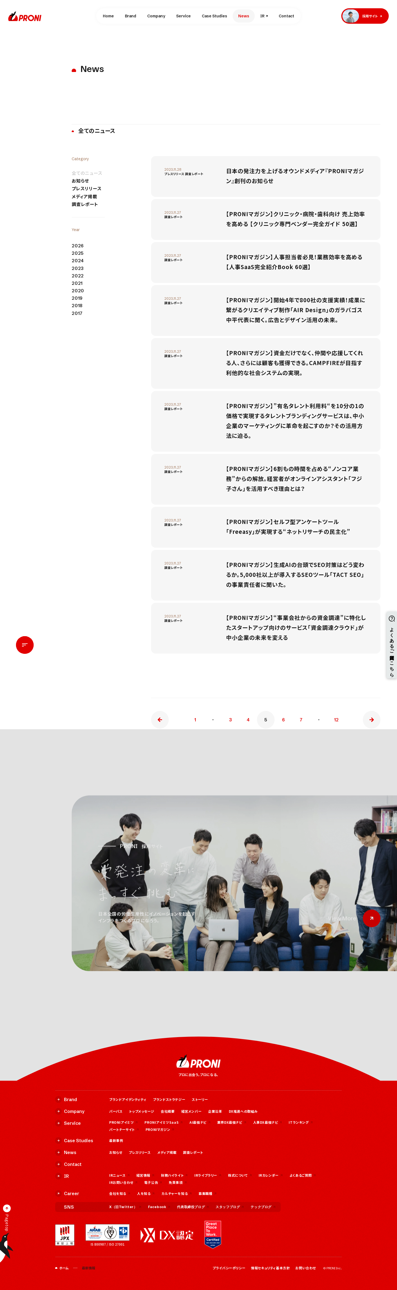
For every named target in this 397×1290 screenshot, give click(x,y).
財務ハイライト (174, 1175)
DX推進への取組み (243, 1111)
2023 (78, 268)
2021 (77, 283)
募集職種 (207, 1193)
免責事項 (178, 1182)
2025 (78, 253)
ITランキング (301, 1122)
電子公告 (153, 1182)
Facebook (159, 1207)
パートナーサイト (124, 1129)
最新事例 (116, 1140)
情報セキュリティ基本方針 (270, 1267)
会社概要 (168, 1111)
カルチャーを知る (176, 1193)
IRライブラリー (207, 1175)
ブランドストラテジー (169, 1099)
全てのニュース (87, 173)
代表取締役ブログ (193, 1207)
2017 (77, 313)
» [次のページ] (372, 719)
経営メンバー (191, 1111)
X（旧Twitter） (125, 1207)
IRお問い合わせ (123, 1182)
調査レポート (85, 204)
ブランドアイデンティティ (127, 1099)
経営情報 (145, 1175)
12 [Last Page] (336, 719)
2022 (78, 276)
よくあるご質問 (302, 1175)
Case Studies (214, 16)
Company (156, 16)
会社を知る (119, 1193)
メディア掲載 (84, 196)
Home (108, 16)
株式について (240, 1175)
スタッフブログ (230, 1207)
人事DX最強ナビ (267, 1122)
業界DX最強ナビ (231, 1122)
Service (183, 16)
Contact (286, 16)
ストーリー (200, 1099)
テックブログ (263, 1207)
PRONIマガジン (160, 1129)
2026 (78, 245)
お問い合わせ (305, 1267)
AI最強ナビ (200, 1122)
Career (67, 1193)
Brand (130, 16)
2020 (78, 290)
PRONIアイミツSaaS (163, 1122)
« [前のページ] (160, 719)
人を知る (146, 1193)
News (243, 16)
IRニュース (119, 1175)
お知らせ (80, 180)
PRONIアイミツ (123, 1122)
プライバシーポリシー (229, 1267)
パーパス (115, 1111)
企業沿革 (215, 1111)
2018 (77, 305)
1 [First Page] (195, 719)
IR (262, 16)
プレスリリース (87, 188)
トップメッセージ (141, 1111)
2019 (77, 298)
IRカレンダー (271, 1175)
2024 (78, 260)
